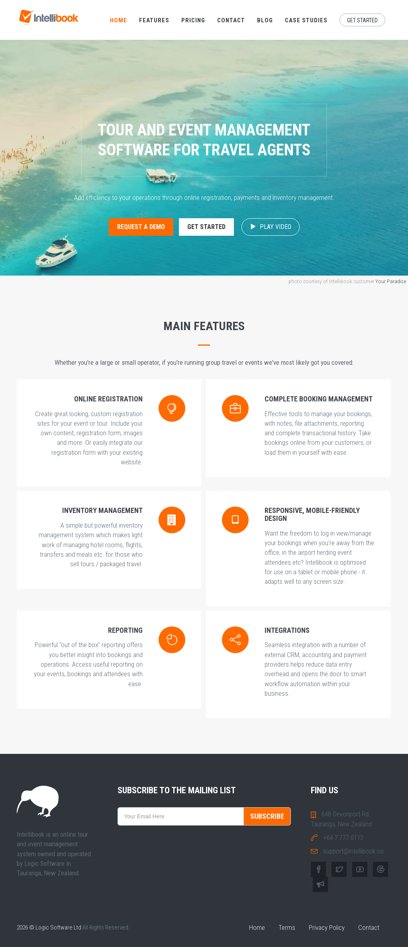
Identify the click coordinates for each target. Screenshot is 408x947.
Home (118, 20)
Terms (287, 927)
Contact (231, 20)
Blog (265, 20)
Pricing (193, 20)
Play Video (270, 227)
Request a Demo (141, 227)
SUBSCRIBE (267, 816)
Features (154, 20)
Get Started (362, 20)
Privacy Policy (327, 927)
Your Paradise (390, 281)
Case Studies (306, 20)
